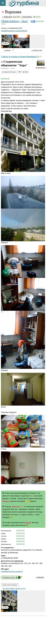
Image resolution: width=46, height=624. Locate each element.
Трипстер (16, 506)
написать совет (37, 50)
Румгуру (5, 501)
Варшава (13, 11)
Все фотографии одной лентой (14, 588)
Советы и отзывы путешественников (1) (20, 56)
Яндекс (28, 523)
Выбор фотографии (10, 585)
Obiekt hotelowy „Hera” (14, 21)
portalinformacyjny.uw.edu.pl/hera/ (14, 31)
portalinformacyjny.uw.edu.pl (12, 571)
